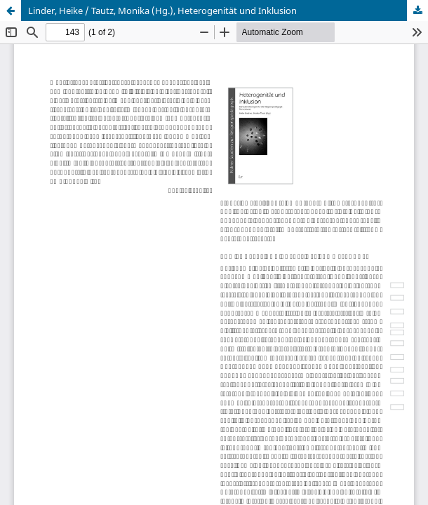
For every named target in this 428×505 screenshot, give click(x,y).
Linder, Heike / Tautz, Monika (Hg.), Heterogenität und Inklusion (162, 10)
